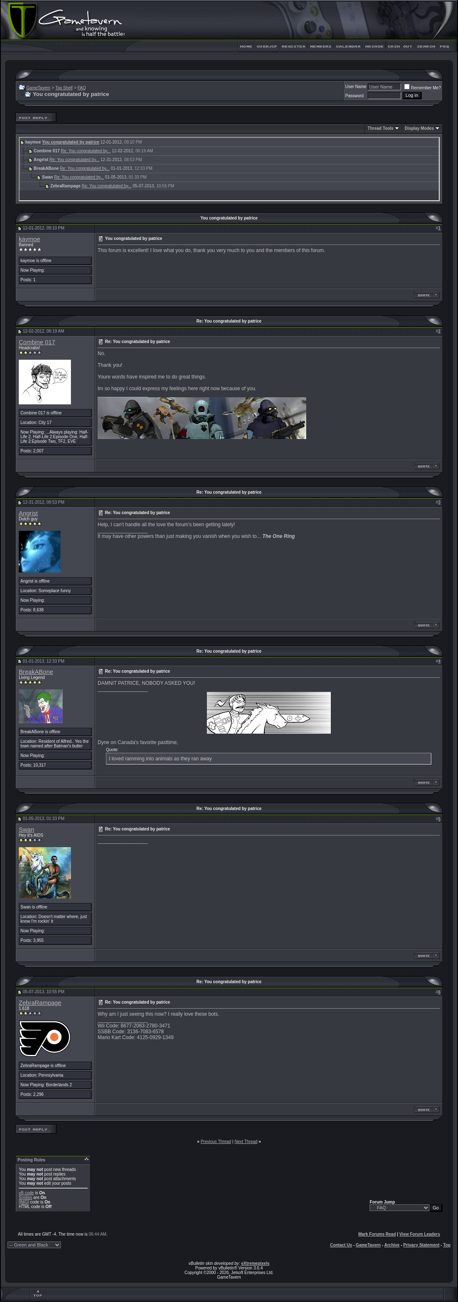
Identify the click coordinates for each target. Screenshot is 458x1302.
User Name (356, 86)
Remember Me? (422, 88)
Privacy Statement (421, 1245)
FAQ (82, 88)
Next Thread (245, 1141)
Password (354, 95)
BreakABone (36, 672)
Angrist (28, 513)
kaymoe (29, 239)
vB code (26, 1193)
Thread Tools (380, 128)
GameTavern (38, 88)
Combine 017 (37, 342)
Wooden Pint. (140, 873)
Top (446, 1245)
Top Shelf (64, 88)
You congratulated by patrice (70, 142)
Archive (392, 1245)
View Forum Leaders (419, 1234)
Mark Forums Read (377, 1234)
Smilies (25, 1197)
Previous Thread (216, 1141)
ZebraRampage (40, 1002)
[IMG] (24, 1202)
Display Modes (419, 128)
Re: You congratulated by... (86, 151)
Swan (26, 829)
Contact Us (341, 1245)
